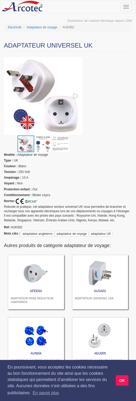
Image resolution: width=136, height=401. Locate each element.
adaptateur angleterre (37, 234)
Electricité (14, 27)
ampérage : (12, 177)
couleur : (11, 166)
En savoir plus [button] (46, 393)
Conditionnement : (18, 195)
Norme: (9, 201)
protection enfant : (18, 189)
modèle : (10, 155)
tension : (10, 172)
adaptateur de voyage (71, 234)
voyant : (10, 183)
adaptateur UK (101, 234)
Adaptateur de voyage (42, 27)
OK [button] (122, 380)
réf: (7, 227)
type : (8, 160)
